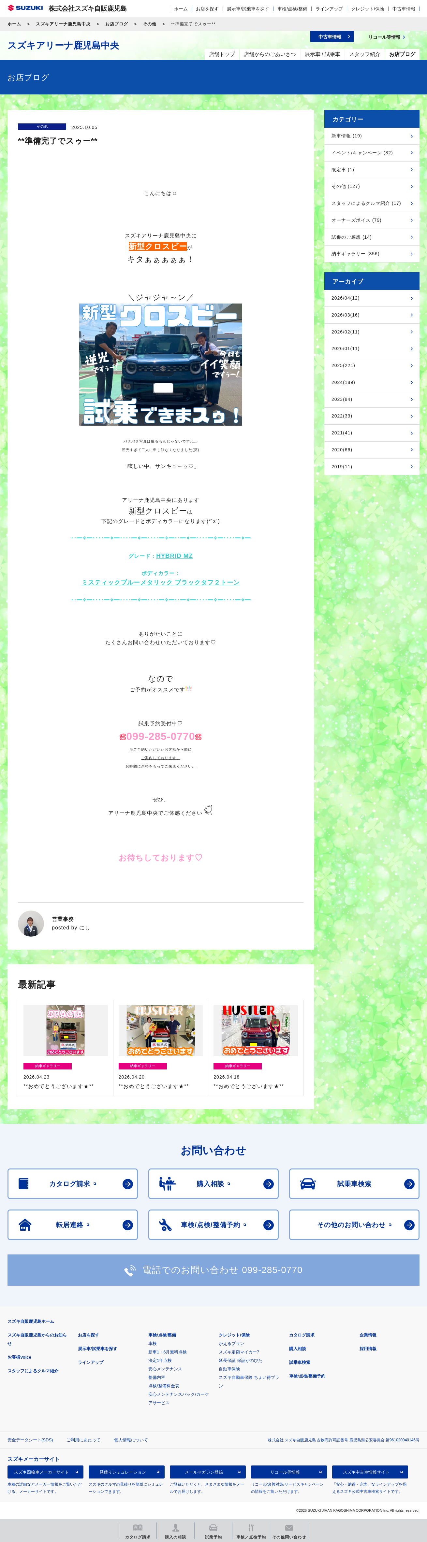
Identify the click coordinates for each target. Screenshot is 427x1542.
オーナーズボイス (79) (356, 220)
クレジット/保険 (367, 9)
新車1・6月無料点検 (167, 1352)
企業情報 (368, 1335)
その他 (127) (345, 186)
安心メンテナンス (165, 1368)
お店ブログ (116, 23)
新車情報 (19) (346, 135)
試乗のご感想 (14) (351, 237)
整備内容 (156, 1377)
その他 (149, 23)
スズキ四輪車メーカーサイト (41, 1472)
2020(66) (341, 449)
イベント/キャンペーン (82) (362, 152)
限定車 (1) (342, 169)
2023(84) (341, 399)
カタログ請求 (302, 1335)
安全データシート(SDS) (30, 1439)
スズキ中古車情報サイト (366, 1472)
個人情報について (131, 1439)
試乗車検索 (299, 1362)
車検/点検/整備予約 (307, 1376)
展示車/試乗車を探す (248, 9)
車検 (152, 1343)
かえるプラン (231, 1343)
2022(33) (341, 415)
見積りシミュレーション (122, 1472)
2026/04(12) (345, 298)
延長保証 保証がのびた (240, 1360)
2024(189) (343, 382)
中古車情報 (403, 9)
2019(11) (341, 466)
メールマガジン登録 (204, 1472)
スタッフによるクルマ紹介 (32, 1370)
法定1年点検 (160, 1360)
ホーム (181, 9)
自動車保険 (229, 1368)
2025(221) (343, 365)
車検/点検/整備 (292, 9)
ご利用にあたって (83, 1439)
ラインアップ (329, 9)
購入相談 (297, 1348)
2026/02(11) (345, 331)
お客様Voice (19, 1357)
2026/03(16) (345, 315)
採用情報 (368, 1348)
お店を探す (207, 9)
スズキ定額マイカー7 (239, 1352)
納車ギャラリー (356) (355, 253)
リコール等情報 (285, 1472)
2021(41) (341, 432)
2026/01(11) (345, 348)
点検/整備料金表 (163, 1385)
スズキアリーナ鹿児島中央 (63, 23)
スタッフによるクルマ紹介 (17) (366, 203)
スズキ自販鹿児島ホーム (30, 1321)
